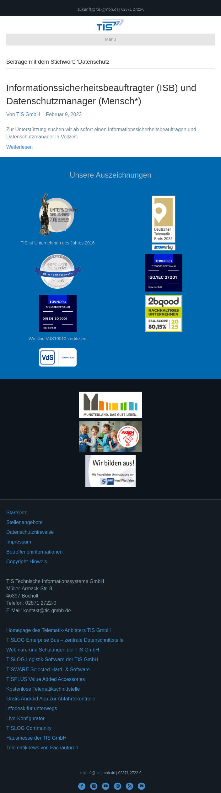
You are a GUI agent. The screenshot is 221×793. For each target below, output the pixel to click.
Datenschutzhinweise (30, 532)
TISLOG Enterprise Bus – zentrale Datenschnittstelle (65, 640)
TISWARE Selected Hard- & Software (48, 669)
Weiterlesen (19, 147)
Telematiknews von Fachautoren (42, 747)
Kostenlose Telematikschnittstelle (43, 689)
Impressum (18, 541)
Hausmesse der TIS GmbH (36, 738)
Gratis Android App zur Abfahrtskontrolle (50, 698)
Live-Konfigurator (25, 718)
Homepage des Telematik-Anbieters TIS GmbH (58, 630)
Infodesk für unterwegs (31, 708)
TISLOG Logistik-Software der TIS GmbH (52, 659)
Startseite (17, 512)
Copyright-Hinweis (26, 561)
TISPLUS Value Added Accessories (45, 679)
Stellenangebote (24, 522)
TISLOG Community (28, 728)
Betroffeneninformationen (34, 552)
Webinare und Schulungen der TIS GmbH (52, 649)
